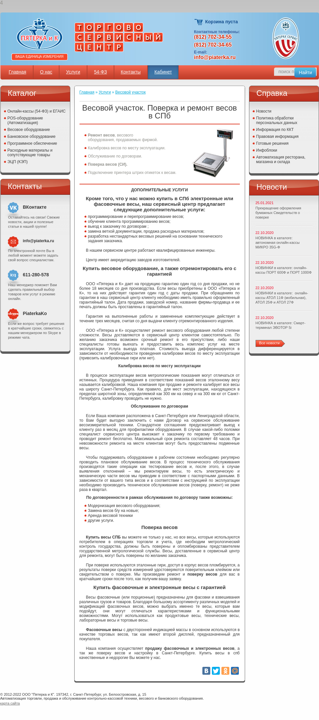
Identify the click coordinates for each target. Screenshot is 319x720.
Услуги (73, 71)
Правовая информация (277, 136)
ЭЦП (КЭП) (18, 161)
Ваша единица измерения (39, 56)
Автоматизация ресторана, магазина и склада (281, 159)
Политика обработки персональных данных (276, 120)
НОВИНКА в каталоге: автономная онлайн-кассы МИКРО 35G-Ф (278, 242)
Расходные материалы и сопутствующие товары (30, 152)
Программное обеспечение (32, 143)
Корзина (199, 22)
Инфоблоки (266, 150)
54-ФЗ (100, 71)
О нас (46, 71)
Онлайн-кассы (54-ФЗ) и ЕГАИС (37, 111)
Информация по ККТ (275, 129)
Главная (17, 71)
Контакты (131, 71)
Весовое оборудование (29, 129)
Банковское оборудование (32, 136)
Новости (263, 111)
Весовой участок (130, 92)
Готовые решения (272, 143)
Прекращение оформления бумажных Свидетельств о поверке (278, 212)
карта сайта (10, 703)
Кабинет (163, 71)
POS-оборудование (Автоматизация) (25, 120)
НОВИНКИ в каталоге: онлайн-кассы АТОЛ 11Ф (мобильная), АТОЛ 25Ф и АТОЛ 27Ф (282, 297)
